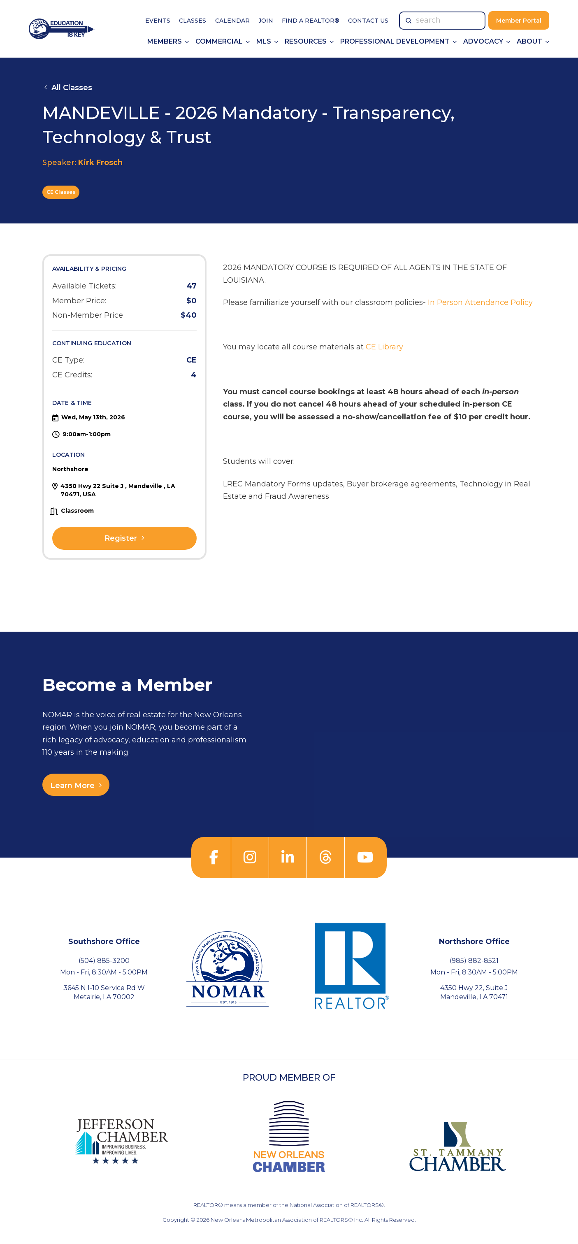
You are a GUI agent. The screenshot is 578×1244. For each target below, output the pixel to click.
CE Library (384, 346)
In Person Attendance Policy (480, 302)
